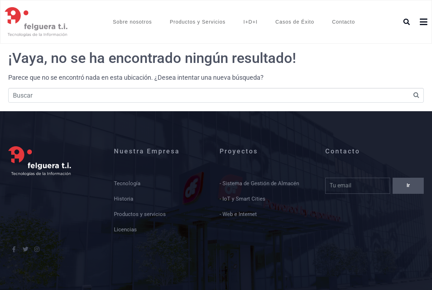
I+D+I (251, 22)
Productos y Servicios (198, 22)
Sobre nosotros (132, 22)
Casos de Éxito (294, 22)
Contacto (343, 22)
